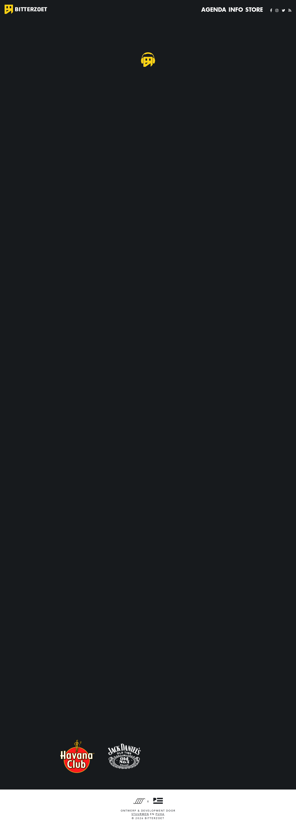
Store (254, 9)
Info (236, 9)
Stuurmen (140, 814)
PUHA (160, 814)
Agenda (213, 9)
